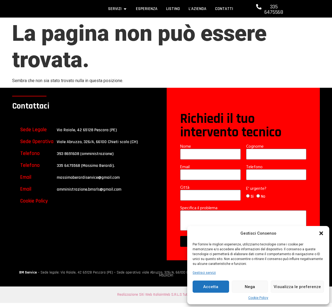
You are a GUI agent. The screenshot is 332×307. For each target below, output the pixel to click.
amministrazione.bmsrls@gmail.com (89, 193)
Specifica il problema (199, 212)
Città (185, 192)
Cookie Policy (258, 298)
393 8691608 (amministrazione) (85, 158)
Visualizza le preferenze (297, 286)
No (263, 200)
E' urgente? (256, 193)
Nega (250, 286)
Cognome (255, 151)
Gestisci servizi (204, 273)
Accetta (210, 286)
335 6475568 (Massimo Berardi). (86, 170)
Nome (186, 151)
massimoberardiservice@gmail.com (88, 181)
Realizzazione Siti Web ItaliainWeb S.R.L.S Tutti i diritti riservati (166, 298)
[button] (321, 232)
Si (252, 200)
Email (185, 171)
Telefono (255, 171)
